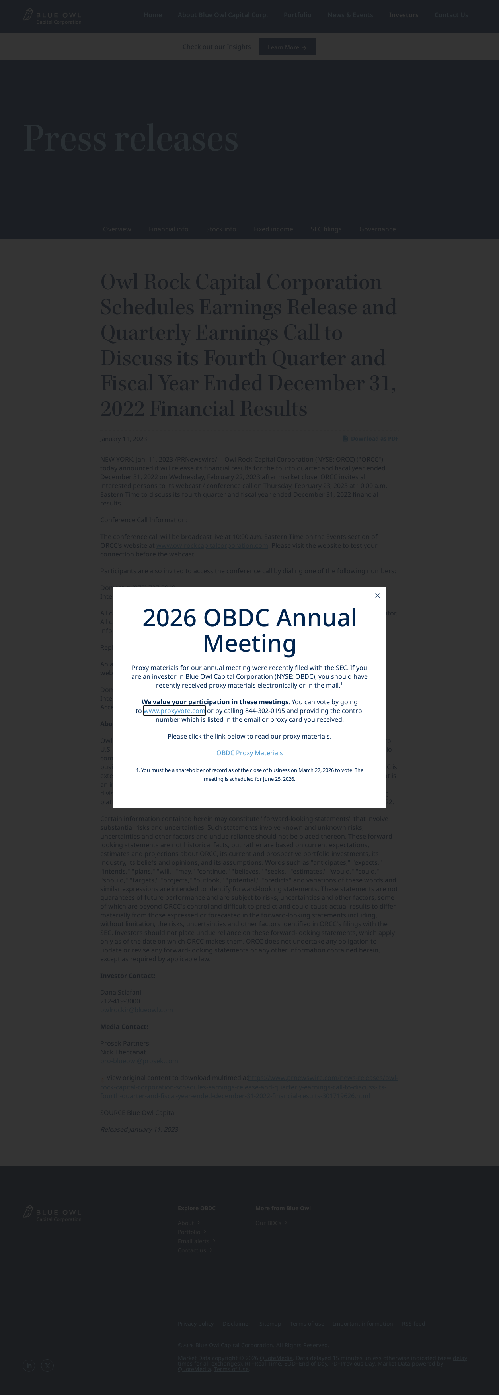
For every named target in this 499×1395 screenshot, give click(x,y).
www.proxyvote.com (174, 710)
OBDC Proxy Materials (249, 752)
